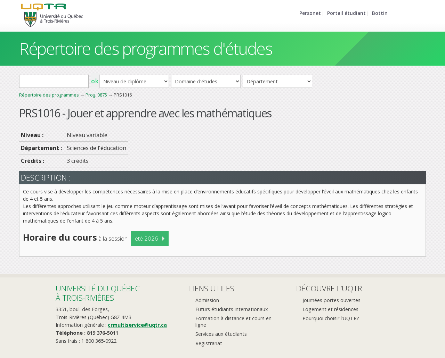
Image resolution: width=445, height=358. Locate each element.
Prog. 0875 (96, 95)
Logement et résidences (330, 309)
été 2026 (146, 238)
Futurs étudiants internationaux (231, 309)
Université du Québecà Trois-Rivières (98, 293)
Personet (310, 13)
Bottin (380, 13)
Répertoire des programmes (49, 95)
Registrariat (208, 343)
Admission (207, 300)
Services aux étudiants (221, 334)
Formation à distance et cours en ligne (233, 321)
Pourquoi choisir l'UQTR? (330, 318)
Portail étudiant (346, 13)
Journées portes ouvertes (331, 300)
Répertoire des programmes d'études (145, 48)
